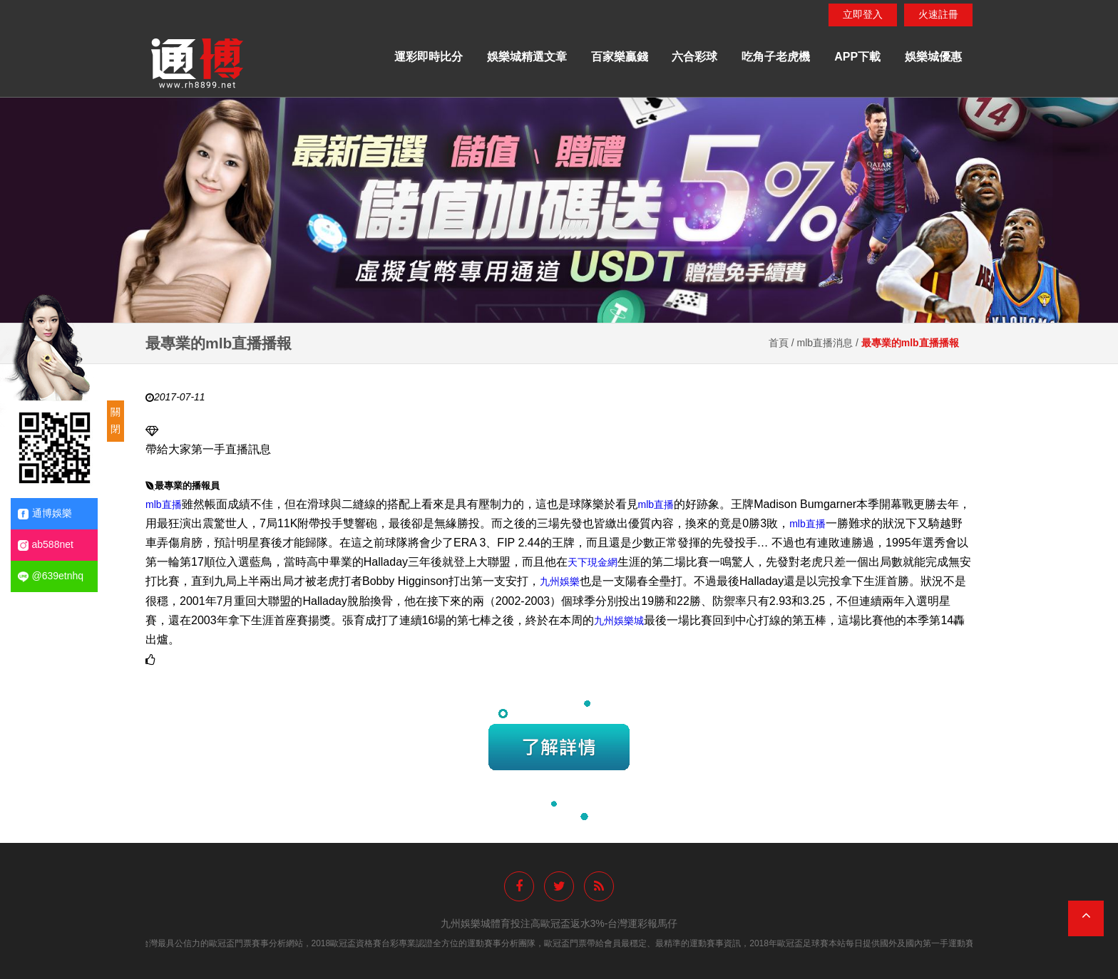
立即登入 (863, 14)
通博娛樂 (45, 513)
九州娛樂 (560, 581)
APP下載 (857, 57)
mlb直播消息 (825, 342)
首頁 (779, 342)
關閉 (115, 420)
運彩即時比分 (428, 57)
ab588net (45, 545)
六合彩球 (694, 57)
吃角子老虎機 (776, 57)
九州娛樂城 (619, 620)
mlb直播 (163, 503)
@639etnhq (51, 576)
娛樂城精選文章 (527, 57)
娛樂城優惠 (933, 57)
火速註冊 (938, 14)
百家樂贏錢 (619, 57)
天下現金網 (592, 562)
